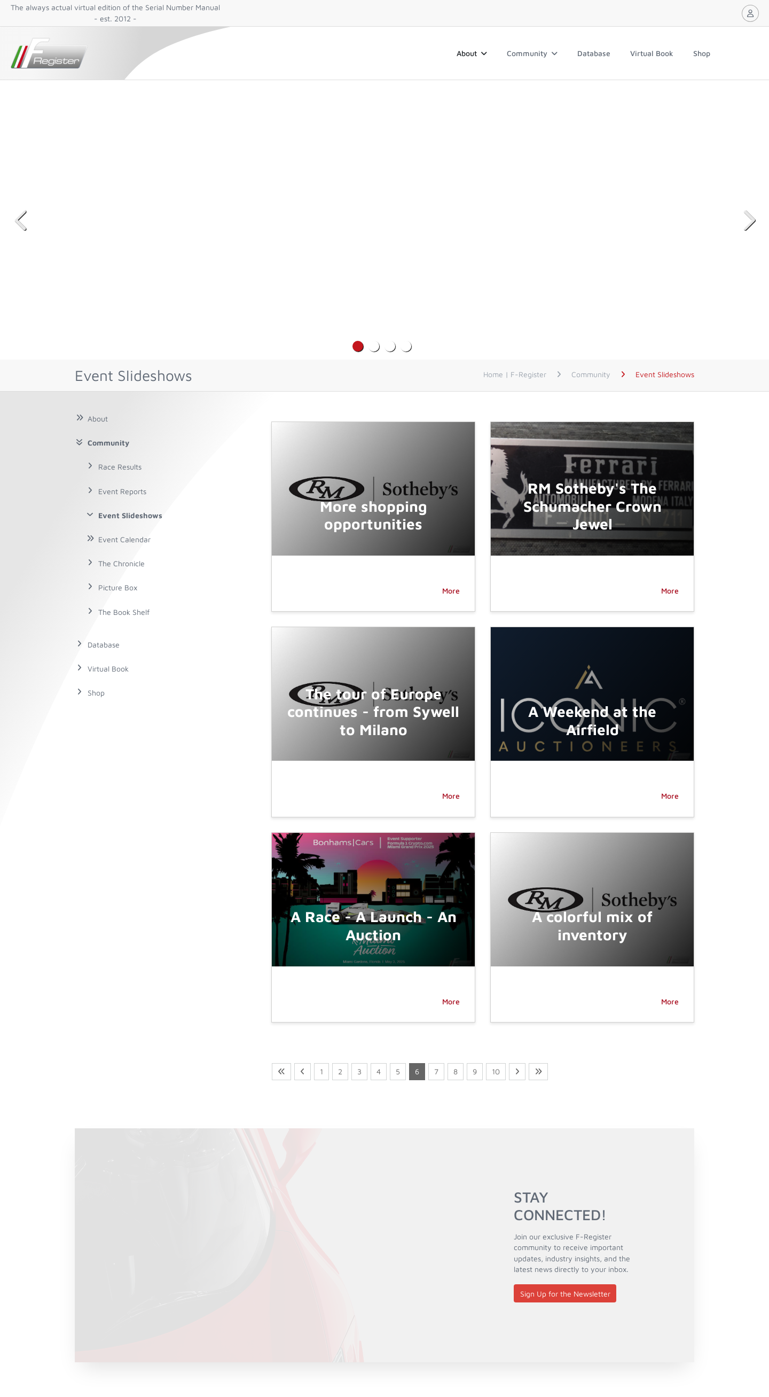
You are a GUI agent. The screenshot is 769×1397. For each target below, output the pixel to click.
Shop (701, 53)
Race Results (120, 466)
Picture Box (117, 587)
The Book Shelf (124, 611)
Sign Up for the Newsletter (565, 1293)
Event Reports (122, 491)
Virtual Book (651, 53)
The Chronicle (121, 563)
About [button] (472, 53)
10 (496, 1071)
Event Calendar (124, 539)
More (451, 590)
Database (593, 53)
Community (532, 53)
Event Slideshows (130, 515)
